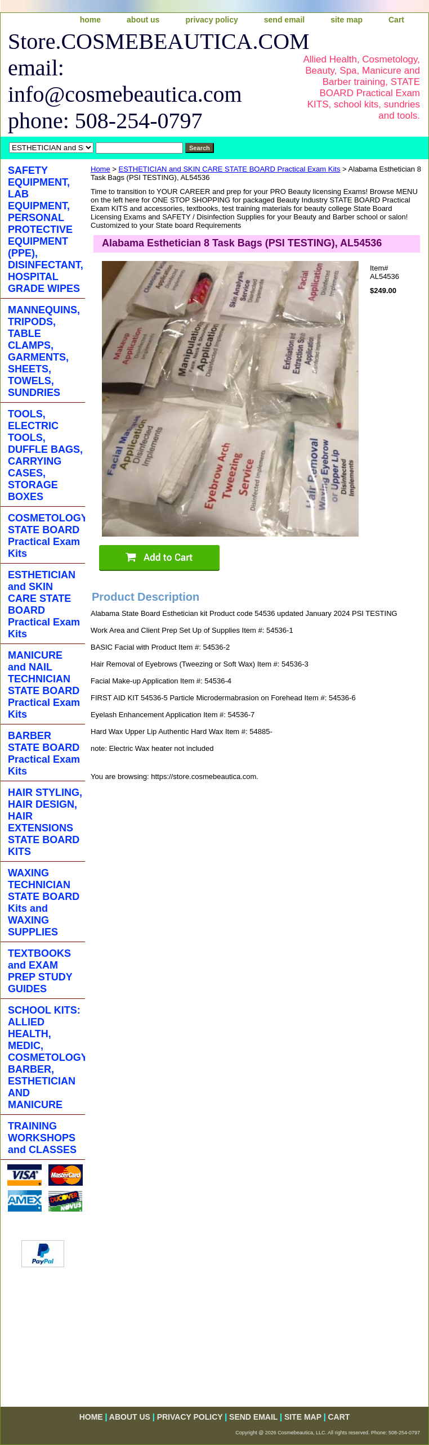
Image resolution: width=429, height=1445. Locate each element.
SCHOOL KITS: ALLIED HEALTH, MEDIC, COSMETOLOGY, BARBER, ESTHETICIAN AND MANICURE (46, 1057)
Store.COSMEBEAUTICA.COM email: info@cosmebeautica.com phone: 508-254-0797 (145, 81)
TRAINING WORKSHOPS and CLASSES (42, 1137)
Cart (396, 19)
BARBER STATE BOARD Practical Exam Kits (44, 753)
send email (284, 19)
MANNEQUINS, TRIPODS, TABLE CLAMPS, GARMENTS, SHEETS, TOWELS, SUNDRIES (44, 351)
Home (100, 169)
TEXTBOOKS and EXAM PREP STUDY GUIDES (40, 971)
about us (143, 19)
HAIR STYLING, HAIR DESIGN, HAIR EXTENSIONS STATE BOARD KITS (45, 822)
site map (346, 19)
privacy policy (211, 19)
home (90, 19)
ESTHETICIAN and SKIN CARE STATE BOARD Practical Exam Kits (230, 169)
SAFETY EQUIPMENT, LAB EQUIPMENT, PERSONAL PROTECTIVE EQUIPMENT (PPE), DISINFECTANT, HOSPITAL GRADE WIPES (45, 229)
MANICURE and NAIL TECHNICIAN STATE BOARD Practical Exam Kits (44, 685)
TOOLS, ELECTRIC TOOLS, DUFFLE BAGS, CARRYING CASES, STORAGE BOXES (45, 455)
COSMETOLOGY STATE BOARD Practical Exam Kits (46, 535)
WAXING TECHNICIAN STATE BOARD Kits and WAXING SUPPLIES (43, 902)
